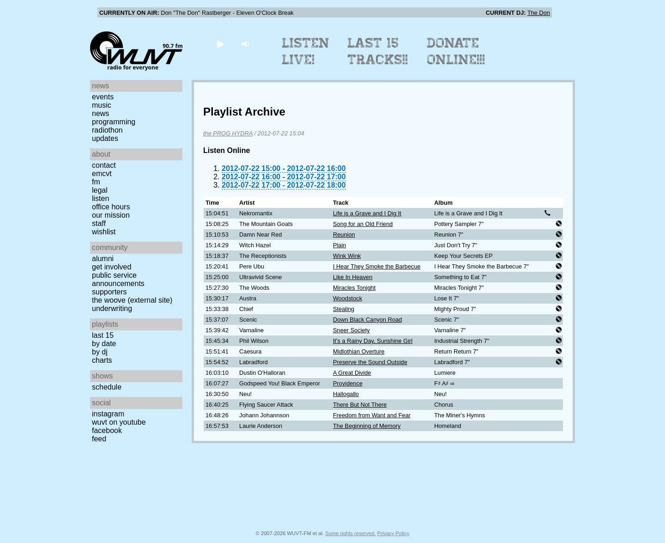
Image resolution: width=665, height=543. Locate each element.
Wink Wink (347, 255)
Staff (99, 223)
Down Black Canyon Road (367, 319)
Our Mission (111, 215)
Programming (113, 122)
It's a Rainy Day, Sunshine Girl (372, 340)
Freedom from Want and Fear (372, 415)
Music (101, 105)
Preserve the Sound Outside (370, 362)
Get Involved (111, 267)
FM (96, 182)
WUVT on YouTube (119, 422)
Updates (105, 138)
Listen (100, 198)
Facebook (107, 430)
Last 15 (103, 335)
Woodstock (347, 298)
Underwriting (112, 308)
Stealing (343, 308)
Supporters (109, 292)
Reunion (344, 234)
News (100, 113)
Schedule (106, 387)
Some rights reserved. (350, 533)
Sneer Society (351, 330)
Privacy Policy (393, 533)
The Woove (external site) (132, 300)
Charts (102, 360)
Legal (100, 190)
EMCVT (102, 173)
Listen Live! (306, 51)
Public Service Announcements (118, 279)
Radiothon (107, 130)
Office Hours (111, 207)
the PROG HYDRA (228, 133)
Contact (104, 165)
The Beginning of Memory (367, 425)
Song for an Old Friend (363, 223)
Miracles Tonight (354, 287)
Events (103, 97)
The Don (538, 12)
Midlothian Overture (359, 351)
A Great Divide (352, 372)
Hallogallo (346, 393)
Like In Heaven (352, 277)
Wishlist (104, 232)
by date (104, 344)
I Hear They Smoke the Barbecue (377, 266)
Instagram (108, 414)
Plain (339, 245)
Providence (348, 383)
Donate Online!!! (456, 51)
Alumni (103, 258)
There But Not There (360, 404)
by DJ (100, 352)
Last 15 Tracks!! (378, 51)
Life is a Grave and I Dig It (367, 213)
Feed (99, 439)
